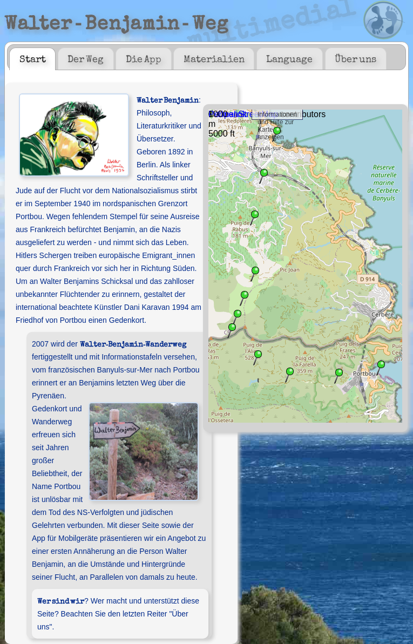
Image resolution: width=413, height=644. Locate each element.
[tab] (32, 59)
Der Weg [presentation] (85, 58)
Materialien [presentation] (214, 58)
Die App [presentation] (143, 58)
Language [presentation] (289, 58)
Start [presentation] (32, 58)
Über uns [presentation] (355, 58)
